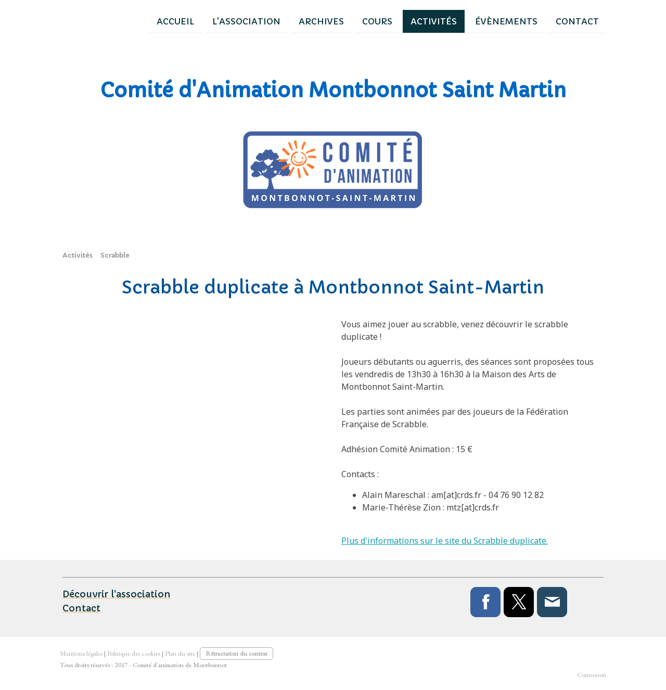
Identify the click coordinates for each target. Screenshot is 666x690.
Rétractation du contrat (236, 653)
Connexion (591, 674)
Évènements (461, 20)
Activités (389, 20)
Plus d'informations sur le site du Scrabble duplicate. (444, 540)
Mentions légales (81, 653)
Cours (332, 20)
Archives (276, 20)
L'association (202, 20)
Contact (532, 20)
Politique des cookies (133, 653)
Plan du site (180, 653)
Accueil (130, 20)
